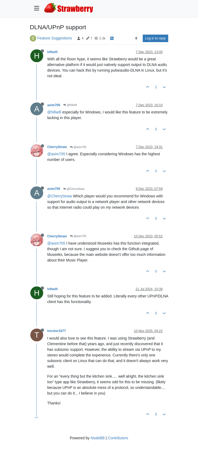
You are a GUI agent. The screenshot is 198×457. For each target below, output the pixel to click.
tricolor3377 (56, 331)
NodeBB (98, 438)
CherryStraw (57, 147)
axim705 (53, 105)
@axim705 (78, 147)
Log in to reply (155, 38)
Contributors (118, 438)
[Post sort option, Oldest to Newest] (136, 38)
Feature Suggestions (54, 38)
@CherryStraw (74, 188)
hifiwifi (52, 52)
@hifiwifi (70, 105)
